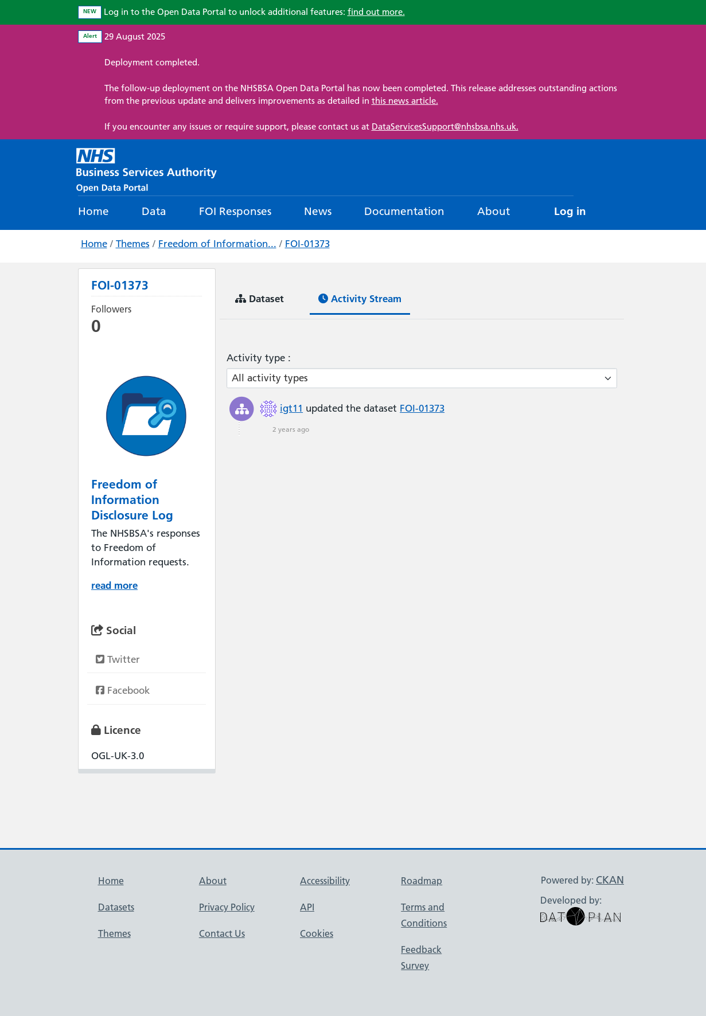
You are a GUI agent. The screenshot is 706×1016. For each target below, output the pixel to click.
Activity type (257, 358)
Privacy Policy (227, 907)
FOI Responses (235, 211)
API (307, 907)
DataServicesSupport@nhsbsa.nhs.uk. (445, 126)
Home (93, 211)
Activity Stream (359, 298)
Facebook (123, 690)
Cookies (316, 933)
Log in (570, 211)
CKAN (610, 879)
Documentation (404, 211)
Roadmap (421, 880)
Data (154, 211)
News (317, 211)
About (493, 211)
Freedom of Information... (217, 243)
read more (114, 585)
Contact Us (222, 933)
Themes (133, 243)
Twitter (118, 659)
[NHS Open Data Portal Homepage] (146, 168)
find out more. (376, 11)
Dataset (259, 298)
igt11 (291, 408)
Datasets (116, 907)
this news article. (405, 100)
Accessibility (325, 880)
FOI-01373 (307, 243)
